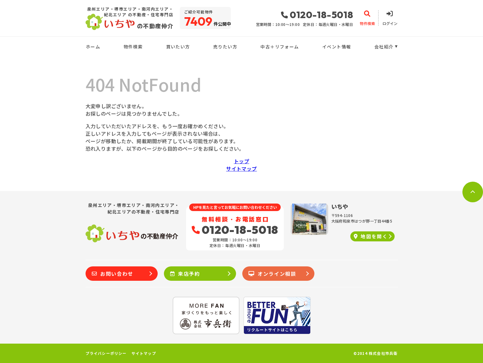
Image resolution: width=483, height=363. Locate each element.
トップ (241, 161)
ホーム (93, 46)
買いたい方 (178, 46)
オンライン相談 (272, 273)
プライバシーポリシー (106, 353)
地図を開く (371, 236)
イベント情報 (336, 46)
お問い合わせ (112, 273)
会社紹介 (384, 46)
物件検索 (133, 46)
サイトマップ (241, 168)
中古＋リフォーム (279, 46)
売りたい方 (225, 46)
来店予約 (185, 273)
